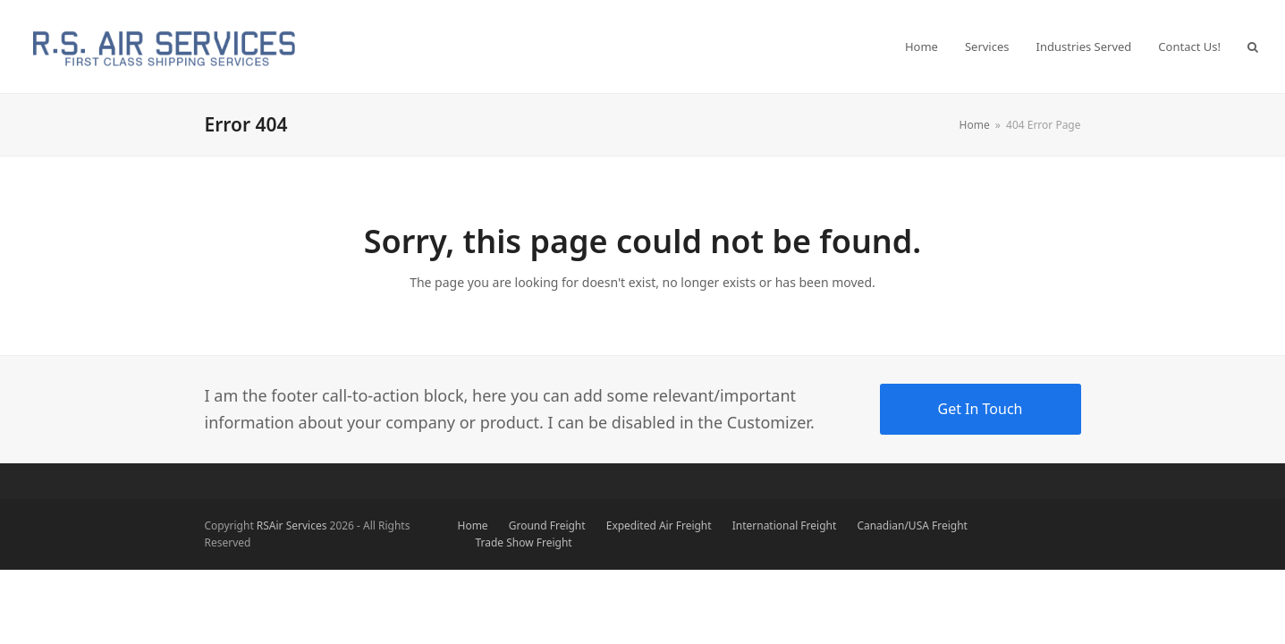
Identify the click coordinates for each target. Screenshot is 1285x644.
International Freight (784, 525)
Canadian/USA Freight (912, 525)
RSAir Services (292, 525)
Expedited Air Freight (659, 525)
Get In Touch (980, 409)
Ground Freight (547, 525)
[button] (1253, 46)
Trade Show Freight (524, 542)
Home (473, 525)
